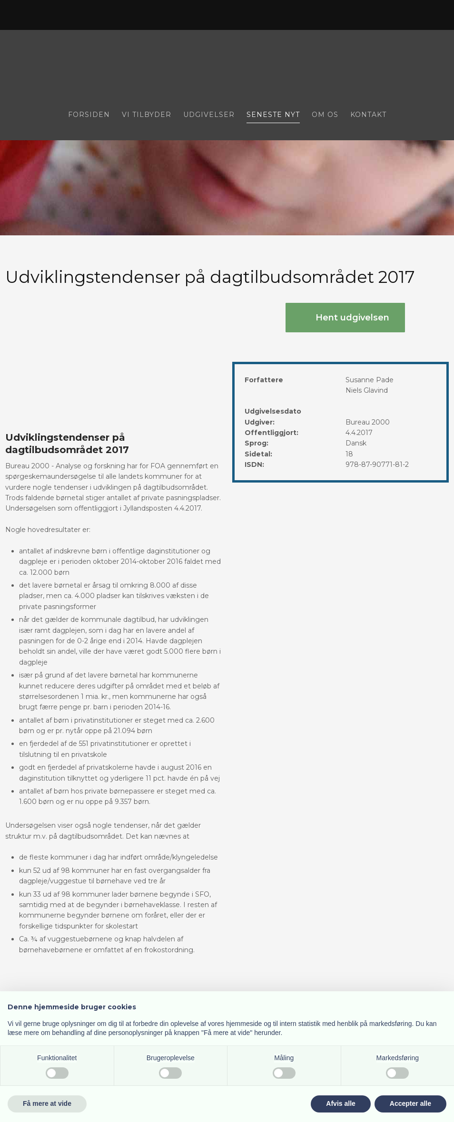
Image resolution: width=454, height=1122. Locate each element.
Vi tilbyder (146, 115)
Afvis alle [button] (340, 1103)
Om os (325, 115)
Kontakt (368, 115)
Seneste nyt (273, 115)
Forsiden (89, 115)
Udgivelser (209, 115)
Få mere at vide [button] (47, 1103)
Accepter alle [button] (410, 1103)
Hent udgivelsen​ (352, 317)
